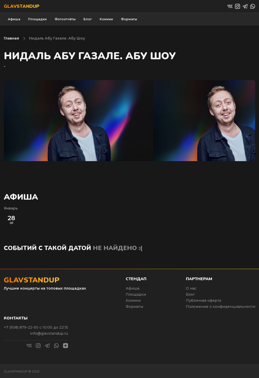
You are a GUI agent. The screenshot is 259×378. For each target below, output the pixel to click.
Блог (87, 19)
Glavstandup (21, 6)
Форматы (129, 19)
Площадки (37, 19)
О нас (191, 288)
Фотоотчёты (65, 19)
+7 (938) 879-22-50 (21, 327)
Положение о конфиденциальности (220, 306)
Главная (11, 38)
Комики (106, 19)
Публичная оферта (203, 300)
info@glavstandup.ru (49, 333)
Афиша (14, 19)
